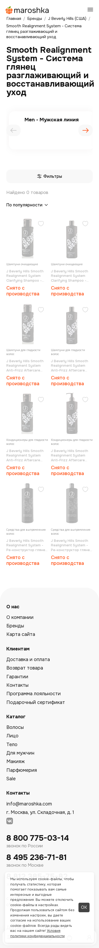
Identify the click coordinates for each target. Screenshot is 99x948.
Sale (11, 779)
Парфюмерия (21, 770)
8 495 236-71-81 (36, 857)
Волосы (15, 727)
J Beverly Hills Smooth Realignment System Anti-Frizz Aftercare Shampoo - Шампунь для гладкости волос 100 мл (25, 366)
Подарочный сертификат (35, 702)
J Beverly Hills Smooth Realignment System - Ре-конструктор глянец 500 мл (71, 545)
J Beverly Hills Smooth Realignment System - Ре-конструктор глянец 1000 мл (26, 545)
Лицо (12, 736)
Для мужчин (20, 753)
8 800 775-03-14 (37, 838)
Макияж (15, 761)
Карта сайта (20, 634)
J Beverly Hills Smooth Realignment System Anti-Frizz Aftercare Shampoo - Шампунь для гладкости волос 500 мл (69, 366)
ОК (84, 907)
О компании (20, 617)
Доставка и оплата (28, 659)
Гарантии (17, 677)
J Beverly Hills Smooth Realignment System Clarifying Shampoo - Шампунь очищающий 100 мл (25, 276)
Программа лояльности (33, 694)
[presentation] (13, 130)
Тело (11, 744)
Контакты (17, 685)
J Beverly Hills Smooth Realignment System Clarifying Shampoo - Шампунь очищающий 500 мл (70, 276)
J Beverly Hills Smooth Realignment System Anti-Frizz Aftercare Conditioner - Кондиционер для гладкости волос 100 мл (27, 456)
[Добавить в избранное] (41, 224)
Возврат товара (24, 668)
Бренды (15, 626)
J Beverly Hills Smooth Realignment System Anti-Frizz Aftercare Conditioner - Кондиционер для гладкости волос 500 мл (69, 456)
